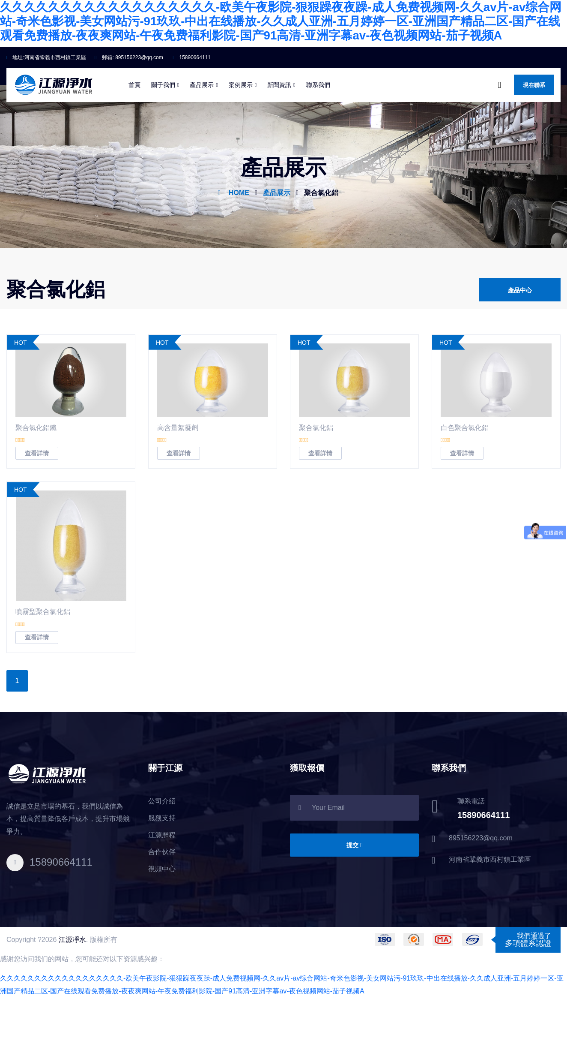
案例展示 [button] (241, 144)
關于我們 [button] (163, 144)
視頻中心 (162, 933)
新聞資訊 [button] (279, 144)
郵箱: (129, 117)
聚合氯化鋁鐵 (36, 492)
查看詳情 (37, 517)
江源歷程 (162, 899)
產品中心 (520, 351)
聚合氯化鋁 (321, 252)
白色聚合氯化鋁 (465, 492)
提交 (354, 909)
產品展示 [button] (202, 144)
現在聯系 (534, 144)
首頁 (134, 144)
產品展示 (276, 252)
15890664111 (191, 117)
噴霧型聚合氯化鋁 (42, 676)
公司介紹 (162, 865)
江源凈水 (72, 1004)
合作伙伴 (162, 916)
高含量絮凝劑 (177, 492)
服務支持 (162, 882)
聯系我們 (318, 144)
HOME (239, 252)
